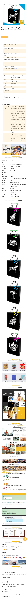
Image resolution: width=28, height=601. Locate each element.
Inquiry (4, 36)
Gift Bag (15, 68)
